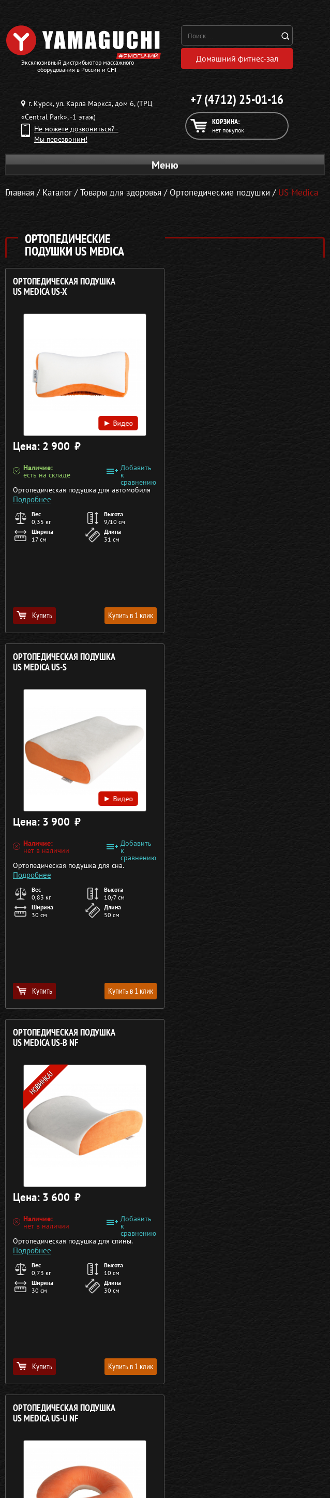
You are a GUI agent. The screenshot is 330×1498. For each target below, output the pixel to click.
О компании (269, 1231)
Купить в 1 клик (128, 614)
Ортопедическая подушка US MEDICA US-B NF (64, 661)
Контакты (268, 1281)
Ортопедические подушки (220, 192)
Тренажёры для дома (58, 1293)
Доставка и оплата (268, 1256)
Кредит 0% (269, 1269)
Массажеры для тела (58, 1269)
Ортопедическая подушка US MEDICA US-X (64, 286)
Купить (34, 614)
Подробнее (32, 498)
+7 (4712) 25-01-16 (236, 99)
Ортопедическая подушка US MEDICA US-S (226, 286)
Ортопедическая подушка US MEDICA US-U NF (226, 661)
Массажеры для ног (57, 1281)
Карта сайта (268, 1293)
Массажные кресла (58, 1231)
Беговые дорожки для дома (57, 1306)
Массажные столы (57, 1244)
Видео (116, 421)
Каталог (268, 1244)
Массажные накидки (58, 1256)
